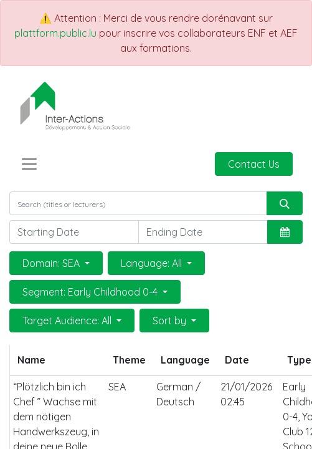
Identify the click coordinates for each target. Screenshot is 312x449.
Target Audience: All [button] (68, 320)
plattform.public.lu (55, 33)
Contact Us (254, 164)
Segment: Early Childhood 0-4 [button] (91, 292)
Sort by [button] (171, 320)
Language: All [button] (152, 263)
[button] (285, 232)
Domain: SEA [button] (52, 263)
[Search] (285, 203)
